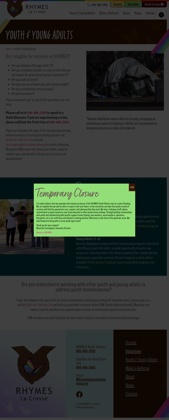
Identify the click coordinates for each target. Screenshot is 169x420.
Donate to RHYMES (44, 232)
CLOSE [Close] (132, 187)
